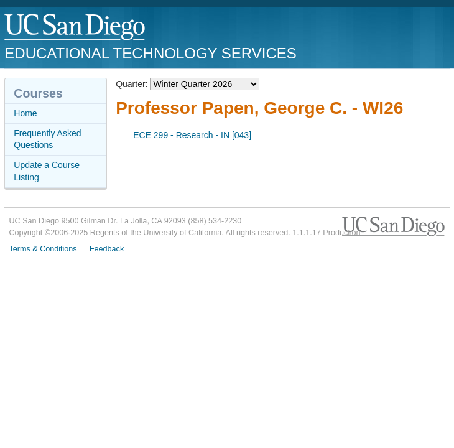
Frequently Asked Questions (47, 139)
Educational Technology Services (150, 53)
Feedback (107, 249)
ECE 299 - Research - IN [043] (192, 135)
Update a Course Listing (47, 171)
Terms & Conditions (42, 249)
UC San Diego (75, 28)
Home (25, 113)
